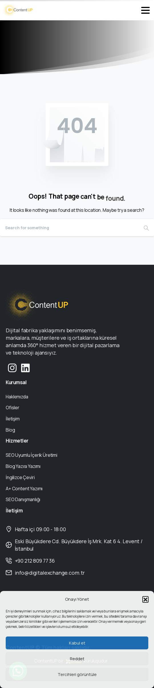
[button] (145, 599)
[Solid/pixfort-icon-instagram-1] (12, 371)
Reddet (77, 659)
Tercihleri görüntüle (77, 674)
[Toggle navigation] (145, 10)
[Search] (69, 227)
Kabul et (77, 643)
